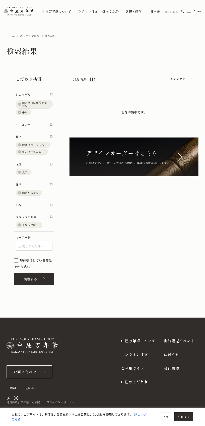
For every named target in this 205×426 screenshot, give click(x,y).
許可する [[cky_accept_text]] (184, 417)
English (171, 11)
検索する (34, 278)
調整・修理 (133, 11)
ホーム (11, 36)
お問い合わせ (24, 371)
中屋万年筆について (56, 11)
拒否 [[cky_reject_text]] (165, 417)
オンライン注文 (86, 11)
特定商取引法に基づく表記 (23, 402)
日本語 (155, 11)
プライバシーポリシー (61, 402)
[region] (102, 417)
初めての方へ (111, 11)
